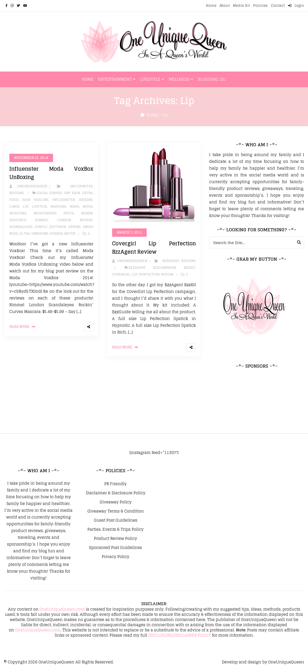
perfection (149, 274)
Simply (41, 226)
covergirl (121, 274)
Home (211, 6)
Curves (55, 193)
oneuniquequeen (28, 186)
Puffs (68, 213)
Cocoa (41, 193)
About (225, 6)
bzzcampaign (164, 267)
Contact (278, 6)
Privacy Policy (115, 557)
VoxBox (56, 233)
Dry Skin (72, 193)
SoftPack (57, 226)
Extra (87, 193)
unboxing (39, 233)
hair (26, 199)
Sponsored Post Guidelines (115, 548)
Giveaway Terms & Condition (115, 511)
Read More (19, 327)
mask (74, 206)
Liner (14, 206)
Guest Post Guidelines (115, 520)
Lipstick (39, 206)
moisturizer (45, 213)
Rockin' (86, 220)
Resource (17, 220)
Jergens (86, 199)
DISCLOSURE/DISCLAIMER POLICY (179, 635)
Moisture (18, 213)
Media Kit (241, 6)
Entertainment (115, 79)
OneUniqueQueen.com (62, 609)
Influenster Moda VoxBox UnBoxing (51, 173)
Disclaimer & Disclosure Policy (115, 493)
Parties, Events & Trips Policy (115, 529)
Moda (88, 206)
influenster (63, 199)
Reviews (16, 193)
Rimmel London (53, 220)
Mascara (58, 206)
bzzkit (189, 267)
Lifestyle (150, 79)
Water (69, 233)
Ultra (25, 233)
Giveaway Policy (116, 502)
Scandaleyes (21, 226)
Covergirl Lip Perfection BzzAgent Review (154, 248)
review (167, 274)
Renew (87, 213)
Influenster (81, 186)
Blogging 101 (212, 79)
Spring (74, 226)
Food (13, 199)
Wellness (179, 79)
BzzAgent (170, 261)
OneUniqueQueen (56, 661)
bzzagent (137, 267)
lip (25, 206)
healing (41, 199)
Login (296, 6)
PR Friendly (115, 484)
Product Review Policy (115, 538)
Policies (260, 6)
